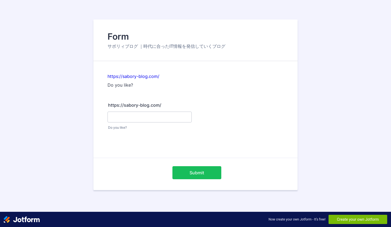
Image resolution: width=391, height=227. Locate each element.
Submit (197, 172)
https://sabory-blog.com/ (133, 76)
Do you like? (117, 127)
